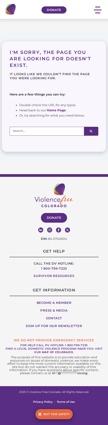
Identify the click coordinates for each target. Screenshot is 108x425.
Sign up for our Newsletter (54, 326)
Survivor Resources (54, 276)
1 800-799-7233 (54, 268)
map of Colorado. (58, 352)
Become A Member (54, 303)
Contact (54, 318)
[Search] (91, 131)
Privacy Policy (43, 402)
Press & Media (53, 310)
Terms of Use (66, 402)
